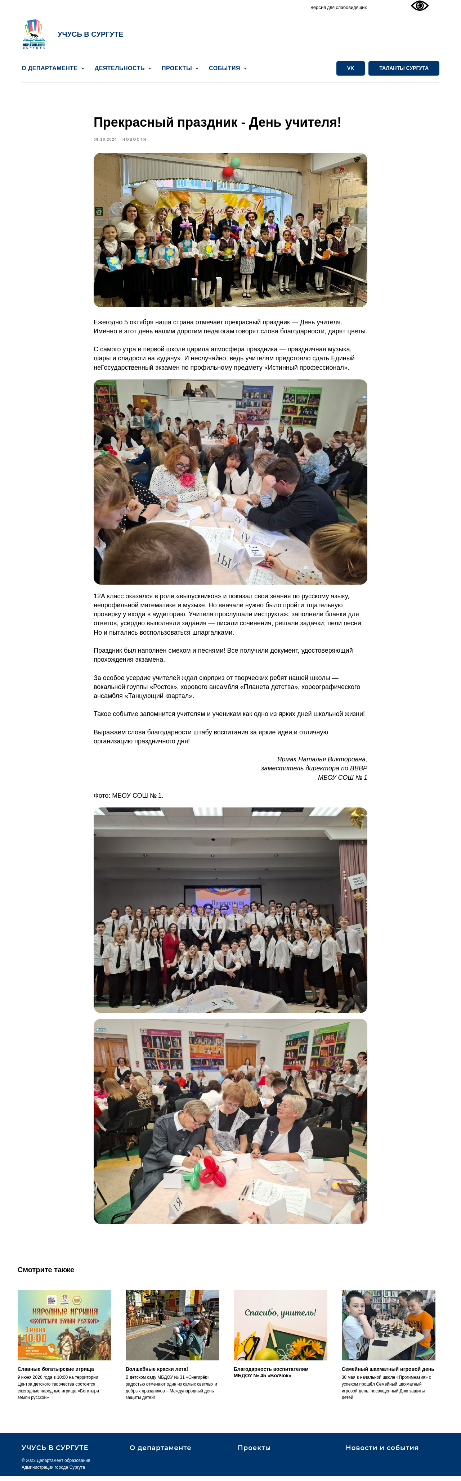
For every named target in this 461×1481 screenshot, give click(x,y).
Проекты (254, 1453)
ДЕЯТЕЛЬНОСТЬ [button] (121, 68)
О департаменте (161, 1453)
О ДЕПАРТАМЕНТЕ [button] (51, 68)
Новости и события (382, 1453)
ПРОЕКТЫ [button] (178, 68)
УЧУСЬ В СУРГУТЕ (91, 34)
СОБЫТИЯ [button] (225, 68)
